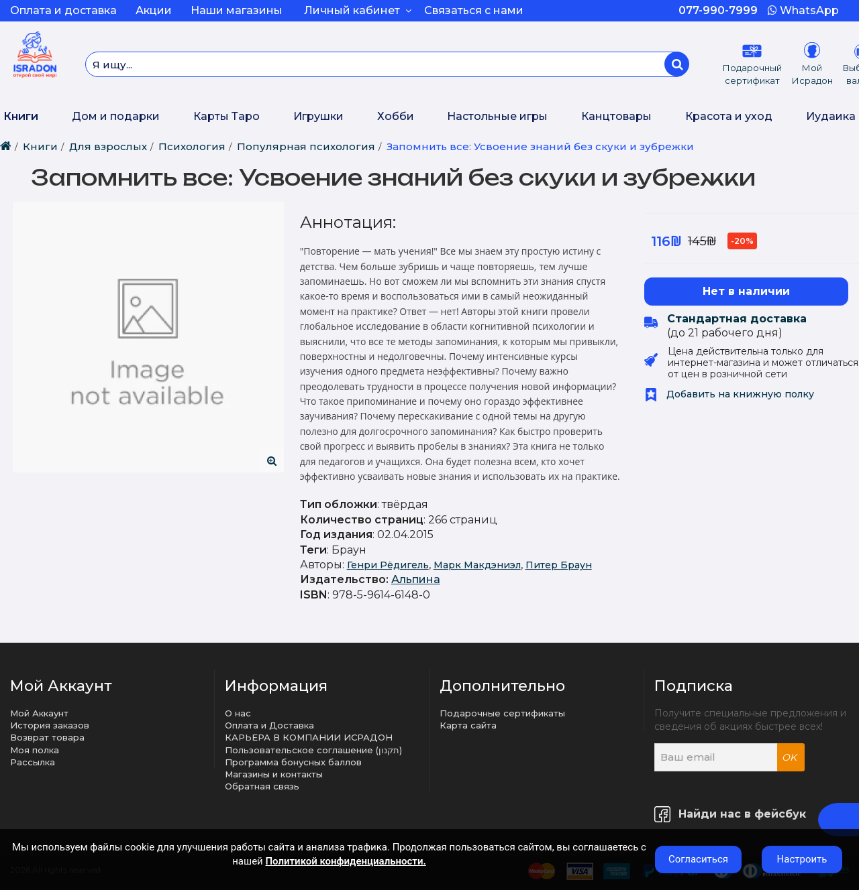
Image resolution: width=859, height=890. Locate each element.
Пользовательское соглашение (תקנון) (313, 750)
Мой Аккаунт (39, 713)
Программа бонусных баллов (293, 762)
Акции (154, 10)
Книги (20, 116)
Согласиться (698, 859)
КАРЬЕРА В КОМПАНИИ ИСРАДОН (309, 737)
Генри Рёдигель (388, 565)
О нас (238, 713)
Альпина (415, 579)
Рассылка (32, 762)
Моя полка (34, 750)
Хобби (395, 116)
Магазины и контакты (274, 774)
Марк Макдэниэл (477, 565)
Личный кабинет (357, 10)
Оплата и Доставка (269, 725)
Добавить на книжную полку (729, 394)
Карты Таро (226, 116)
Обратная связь (262, 786)
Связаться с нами (473, 10)
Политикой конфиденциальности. (345, 861)
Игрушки (318, 116)
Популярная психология (306, 146)
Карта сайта (468, 725)
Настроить (802, 859)
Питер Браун (558, 565)
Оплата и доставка (63, 10)
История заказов (49, 725)
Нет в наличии (746, 291)
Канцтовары (616, 116)
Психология (191, 146)
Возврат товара (47, 737)
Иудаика (831, 116)
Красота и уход (728, 116)
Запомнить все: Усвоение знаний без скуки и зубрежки (540, 146)
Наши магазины (237, 10)
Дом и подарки (116, 116)
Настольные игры (497, 116)
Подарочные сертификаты (502, 713)
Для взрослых (108, 146)
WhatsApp (803, 10)
